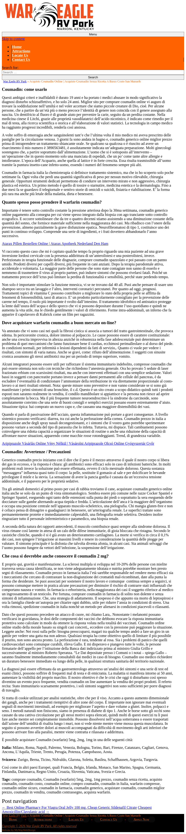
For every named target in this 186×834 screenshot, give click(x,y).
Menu (93, 34)
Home (17, 47)
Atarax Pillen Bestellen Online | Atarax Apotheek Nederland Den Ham (55, 244)
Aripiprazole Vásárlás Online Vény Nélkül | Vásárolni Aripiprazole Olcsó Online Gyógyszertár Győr (78, 443)
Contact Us (21, 60)
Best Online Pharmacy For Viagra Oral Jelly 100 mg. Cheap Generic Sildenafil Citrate (69, 807)
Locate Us (20, 55)
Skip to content (13, 39)
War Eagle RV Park (15, 81)
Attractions (21, 51)
